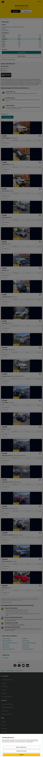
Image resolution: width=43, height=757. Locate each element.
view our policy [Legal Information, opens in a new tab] (30, 741)
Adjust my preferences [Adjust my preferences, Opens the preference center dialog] (21, 747)
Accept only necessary (21, 750)
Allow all (21, 754)
